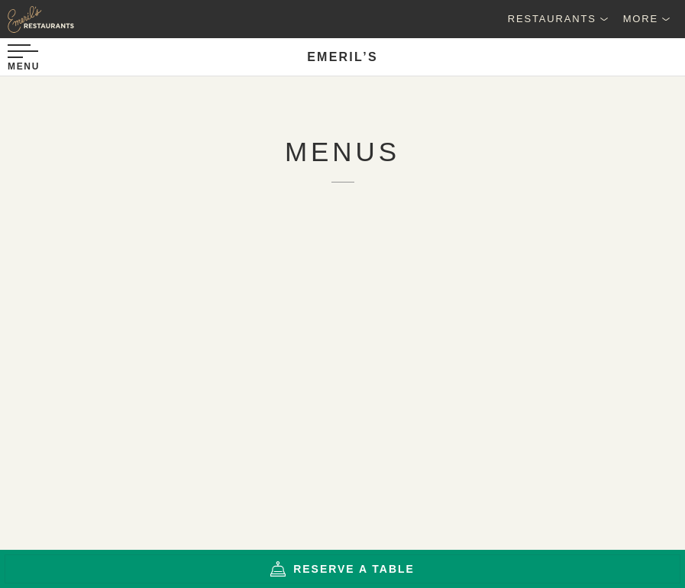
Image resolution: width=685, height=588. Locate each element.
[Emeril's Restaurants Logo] (76, 19)
